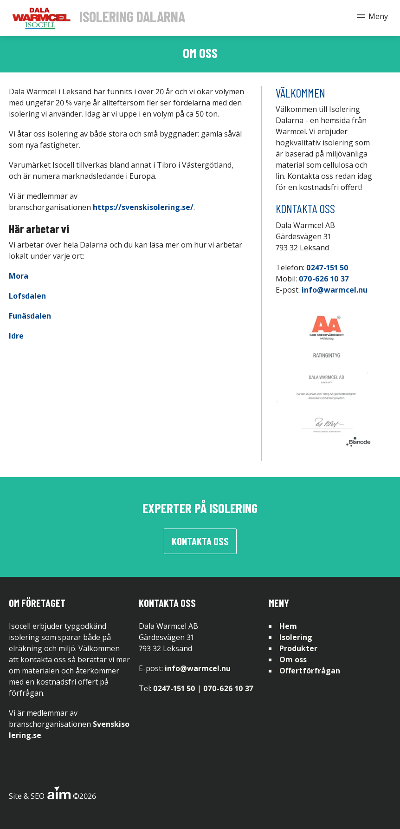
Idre (16, 336)
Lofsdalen (27, 296)
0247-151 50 (327, 267)
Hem (288, 626)
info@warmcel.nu (335, 290)
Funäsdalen (30, 316)
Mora (18, 276)
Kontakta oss (200, 541)
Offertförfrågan (309, 671)
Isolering (295, 637)
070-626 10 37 (324, 279)
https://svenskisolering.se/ (143, 207)
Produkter (298, 648)
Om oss (293, 659)
